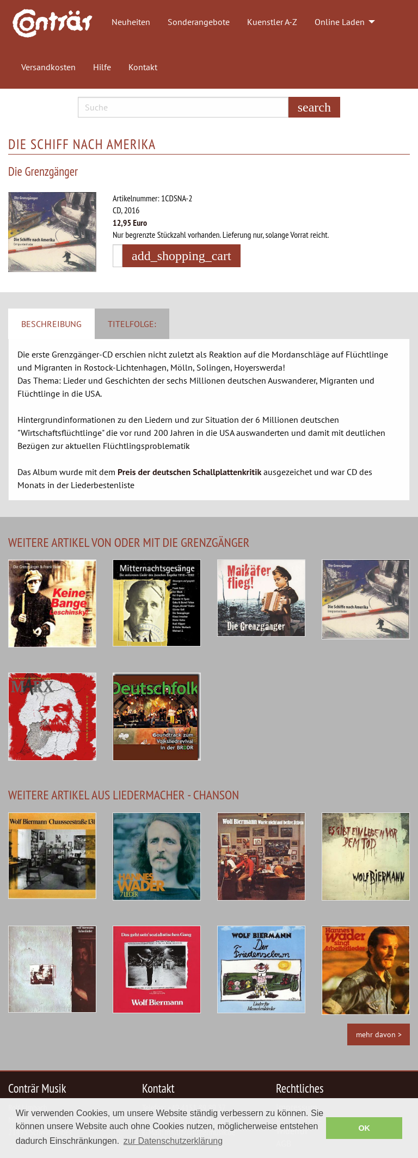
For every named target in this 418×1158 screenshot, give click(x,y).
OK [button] (364, 1128)
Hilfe (102, 66)
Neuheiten (131, 21)
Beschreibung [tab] (51, 323)
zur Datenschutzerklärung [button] (173, 1140)
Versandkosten (48, 66)
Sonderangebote (199, 21)
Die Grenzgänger (43, 171)
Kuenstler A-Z (272, 21)
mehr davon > (379, 1034)
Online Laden (340, 21)
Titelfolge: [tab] (132, 323)
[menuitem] (58, 22)
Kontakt (142, 66)
